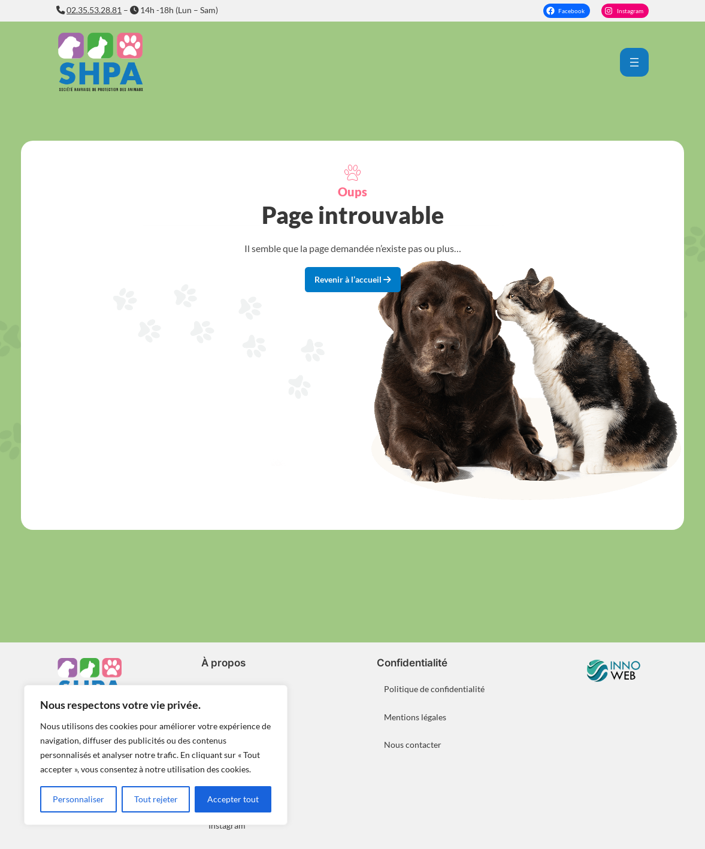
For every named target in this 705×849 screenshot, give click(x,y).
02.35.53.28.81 (94, 10)
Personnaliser (78, 799)
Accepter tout (233, 799)
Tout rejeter (156, 799)
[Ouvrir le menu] (634, 62)
